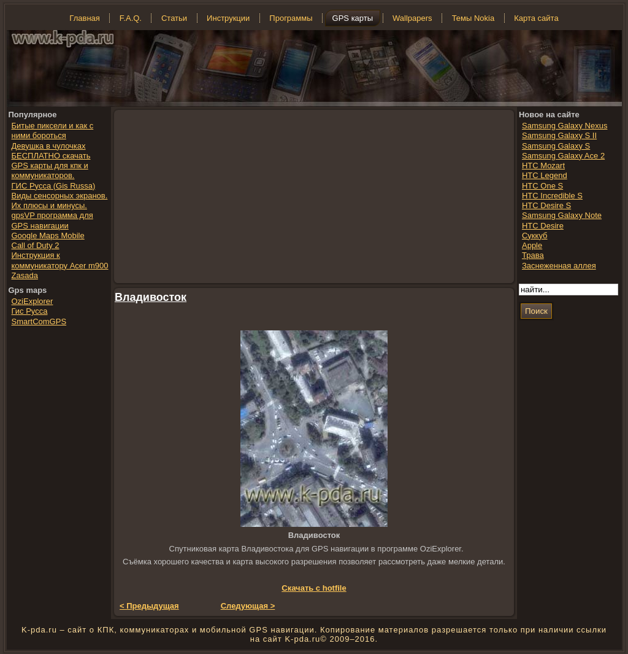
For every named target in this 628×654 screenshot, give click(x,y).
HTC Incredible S (552, 195)
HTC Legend (544, 175)
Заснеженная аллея (559, 265)
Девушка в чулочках (49, 145)
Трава (533, 255)
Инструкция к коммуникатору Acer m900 (60, 260)
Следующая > (248, 605)
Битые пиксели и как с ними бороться (53, 130)
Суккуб (535, 235)
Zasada (25, 275)
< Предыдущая (149, 605)
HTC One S (542, 185)
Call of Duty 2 (35, 245)
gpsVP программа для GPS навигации (52, 220)
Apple (532, 245)
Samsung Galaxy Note (562, 215)
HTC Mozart (543, 165)
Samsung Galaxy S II (559, 135)
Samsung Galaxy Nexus (564, 125)
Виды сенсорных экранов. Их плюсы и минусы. (60, 200)
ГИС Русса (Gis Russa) (54, 185)
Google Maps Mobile (48, 235)
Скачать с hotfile (313, 588)
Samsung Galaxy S (556, 145)
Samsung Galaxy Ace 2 (563, 155)
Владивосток (150, 297)
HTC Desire (543, 225)
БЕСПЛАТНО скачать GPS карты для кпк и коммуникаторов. (51, 166)
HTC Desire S (546, 205)
